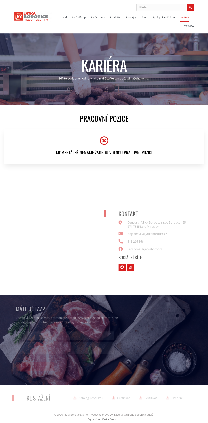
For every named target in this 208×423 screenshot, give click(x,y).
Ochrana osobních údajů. (139, 414)
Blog (144, 17)
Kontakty (189, 25)
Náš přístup (79, 17)
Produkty (115, 17)
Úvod (64, 17)
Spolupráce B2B (164, 17)
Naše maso (98, 17)
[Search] (190, 7)
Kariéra (184, 17)
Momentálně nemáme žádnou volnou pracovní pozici (104, 152)
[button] (104, 419)
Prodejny (131, 17)
